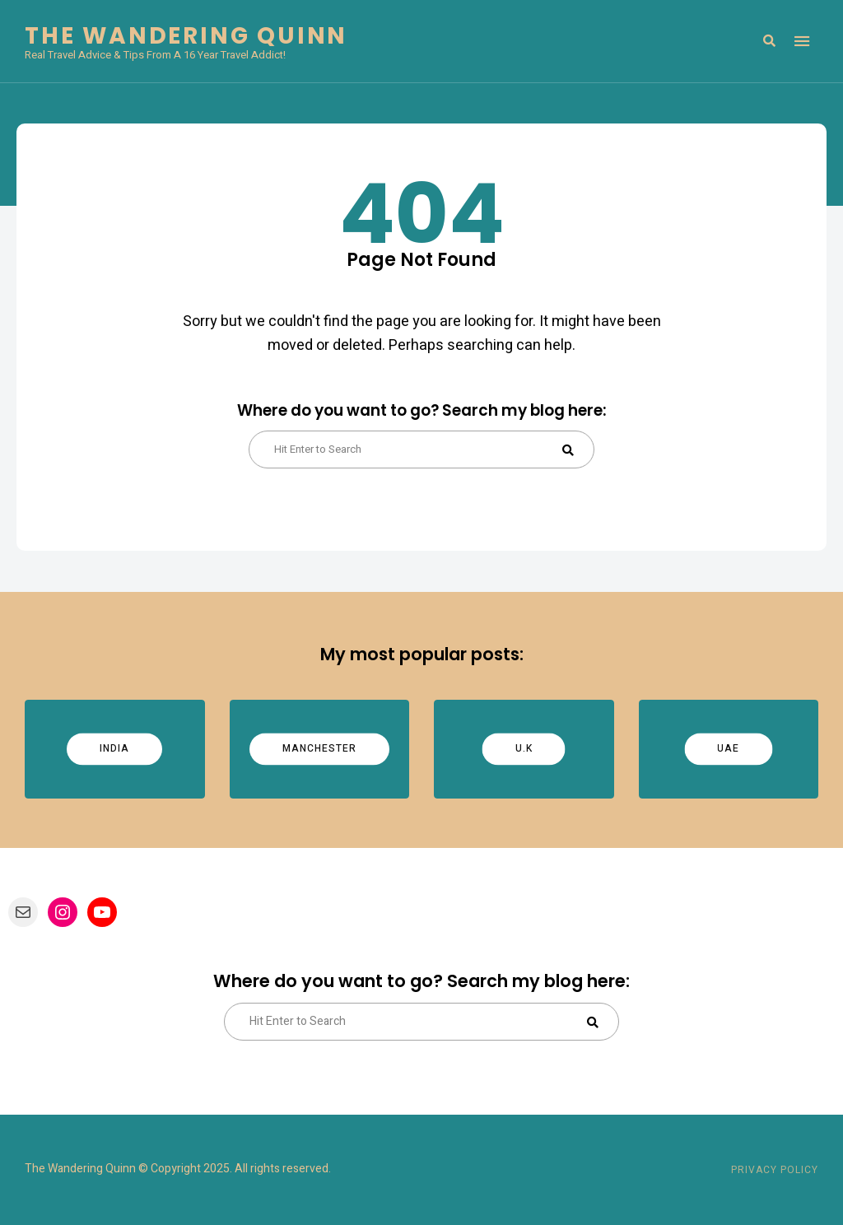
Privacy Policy (774, 1169)
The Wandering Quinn (186, 36)
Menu (801, 41)
